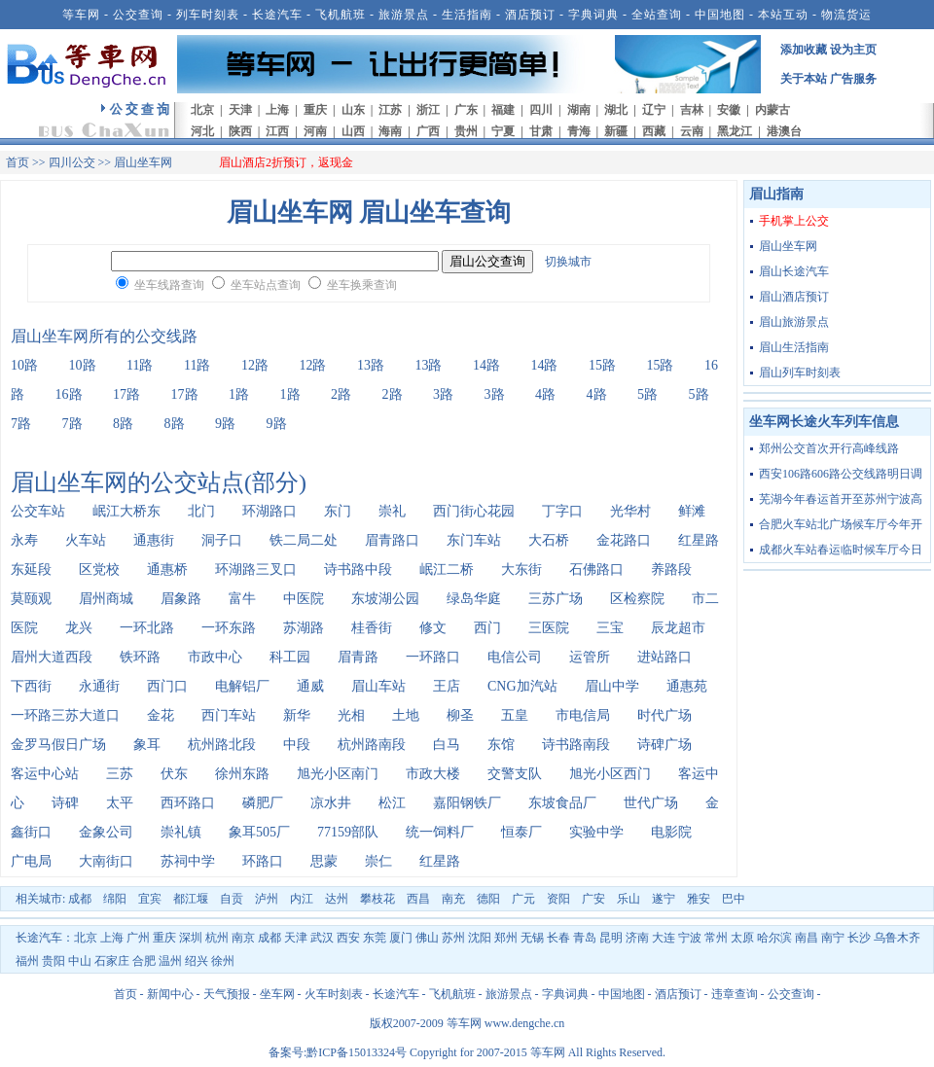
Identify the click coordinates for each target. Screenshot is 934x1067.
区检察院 (637, 598)
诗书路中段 (358, 569)
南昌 (806, 937)
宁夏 (503, 131)
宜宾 (150, 899)
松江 (392, 803)
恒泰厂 (521, 832)
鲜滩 (691, 511)
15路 (602, 365)
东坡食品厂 (562, 803)
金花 (160, 715)
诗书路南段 (576, 744)
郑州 (506, 937)
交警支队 (514, 773)
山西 (353, 131)
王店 (446, 686)
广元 (523, 899)
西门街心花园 (474, 511)
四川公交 (72, 162)
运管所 (589, 657)
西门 (487, 628)
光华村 (630, 511)
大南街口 (106, 861)
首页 (17, 162)
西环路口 (188, 803)
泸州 (266, 899)
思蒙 (324, 861)
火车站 (85, 540)
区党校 (99, 569)
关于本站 (803, 79)
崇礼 (392, 511)
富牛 (242, 598)
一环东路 (228, 628)
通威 (310, 686)
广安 (593, 899)
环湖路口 (269, 511)
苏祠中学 (188, 861)
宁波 (689, 937)
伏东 (174, 773)
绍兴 (196, 961)
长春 (558, 937)
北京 (202, 110)
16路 (69, 394)
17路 (126, 394)
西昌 (418, 899)
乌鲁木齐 (897, 937)
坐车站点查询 (266, 285)
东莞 (374, 937)
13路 (370, 365)
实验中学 (596, 832)
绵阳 (114, 899)
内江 (301, 899)
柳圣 (460, 715)
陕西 (240, 131)
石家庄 (111, 961)
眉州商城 (106, 598)
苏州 (453, 937)
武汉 (322, 937)
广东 (466, 110)
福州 (27, 961)
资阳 (558, 899)
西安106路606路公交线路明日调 (840, 473)
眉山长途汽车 (794, 271)
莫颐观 (31, 598)
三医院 (548, 628)
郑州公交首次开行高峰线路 (829, 448)
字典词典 (593, 14)
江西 (277, 131)
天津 (240, 110)
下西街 (31, 686)
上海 (277, 110)
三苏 (119, 773)
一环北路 (147, 628)
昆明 (611, 937)
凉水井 (330, 803)
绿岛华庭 (474, 598)
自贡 (231, 899)
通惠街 (153, 540)
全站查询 (656, 14)
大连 (663, 937)
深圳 (190, 937)
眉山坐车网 (788, 246)
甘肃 (541, 131)
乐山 (628, 899)
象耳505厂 (259, 832)
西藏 (653, 131)
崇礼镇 (181, 832)
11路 (139, 365)
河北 (202, 131)
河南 (315, 131)
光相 (351, 715)
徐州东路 (242, 773)
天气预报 (226, 994)
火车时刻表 (334, 994)
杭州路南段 (372, 744)
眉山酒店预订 (794, 296)
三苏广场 (555, 598)
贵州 (466, 131)
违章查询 (734, 994)
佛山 (427, 937)
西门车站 (228, 715)
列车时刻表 (207, 14)
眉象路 (181, 598)
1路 (239, 394)
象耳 (147, 744)
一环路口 (433, 657)
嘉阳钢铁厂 (467, 803)
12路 (255, 365)
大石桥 (548, 540)
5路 (647, 394)
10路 (24, 365)
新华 (296, 715)
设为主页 (853, 49)
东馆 (501, 744)
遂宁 (663, 899)
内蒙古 (772, 110)
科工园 (289, 657)
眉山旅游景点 (794, 322)
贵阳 (53, 961)
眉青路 (358, 657)
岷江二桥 (446, 569)
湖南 (579, 110)
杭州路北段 (222, 744)
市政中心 (215, 657)
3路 (443, 394)
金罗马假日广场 (58, 744)
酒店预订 (530, 14)
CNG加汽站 (522, 686)
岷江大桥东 (126, 511)
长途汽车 (277, 14)
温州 (170, 961)
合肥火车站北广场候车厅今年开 (840, 524)
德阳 (488, 899)
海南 (390, 131)
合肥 (144, 961)
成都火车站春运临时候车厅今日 (840, 549)
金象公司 (106, 832)
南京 (243, 937)
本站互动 (783, 14)
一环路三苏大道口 (65, 715)
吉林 (691, 110)
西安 (348, 937)
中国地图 (720, 14)
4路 (545, 394)
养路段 (671, 569)
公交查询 (138, 14)
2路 (341, 394)
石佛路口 (596, 569)
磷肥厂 (262, 803)
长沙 (859, 937)
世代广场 (651, 803)
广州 (138, 937)
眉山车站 (378, 686)
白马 (446, 744)
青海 (579, 131)
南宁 (832, 937)
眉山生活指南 (794, 347)
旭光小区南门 (337, 773)
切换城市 (568, 261)
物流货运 (846, 14)
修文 (433, 628)
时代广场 (664, 715)
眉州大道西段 (51, 657)
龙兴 (78, 628)
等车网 (81, 14)
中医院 (303, 598)
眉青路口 (392, 540)
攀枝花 (377, 899)
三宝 (610, 628)
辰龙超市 (678, 628)
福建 (503, 110)
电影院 (671, 832)
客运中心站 (45, 773)
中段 (296, 744)
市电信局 (583, 715)
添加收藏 (803, 49)
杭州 (217, 937)
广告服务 (853, 79)
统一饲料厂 (440, 832)
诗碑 (65, 803)
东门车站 (474, 540)
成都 (79, 899)
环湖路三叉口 (256, 569)
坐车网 (277, 994)
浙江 (428, 110)
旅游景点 (403, 14)
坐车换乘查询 (362, 285)
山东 (353, 110)
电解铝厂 (242, 686)
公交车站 (38, 511)
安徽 (728, 110)
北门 (201, 511)
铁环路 (140, 657)
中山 (79, 961)
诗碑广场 (664, 744)
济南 (637, 937)
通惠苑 (686, 686)
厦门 (401, 937)
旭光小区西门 (610, 773)
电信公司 (514, 657)
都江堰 (190, 899)
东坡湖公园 (385, 598)
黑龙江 (734, 131)
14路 (486, 365)
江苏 (390, 110)
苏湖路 (303, 628)
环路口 (262, 861)
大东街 (521, 569)
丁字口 (562, 511)
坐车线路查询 (169, 285)
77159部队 (347, 832)
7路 (21, 423)
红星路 (439, 861)
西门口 (167, 686)
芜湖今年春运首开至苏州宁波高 (840, 499)
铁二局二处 (303, 540)
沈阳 (479, 937)
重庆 (315, 110)
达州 (336, 899)
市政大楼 (433, 773)
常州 (716, 937)
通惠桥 (167, 569)
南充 (453, 899)
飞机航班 (340, 14)
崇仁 (378, 861)
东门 (337, 511)
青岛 (584, 937)
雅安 (698, 899)
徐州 (222, 961)
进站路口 (664, 657)
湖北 (616, 110)
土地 (405, 715)
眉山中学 (612, 686)
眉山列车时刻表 (800, 372)
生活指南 (467, 14)
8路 (123, 423)
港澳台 (784, 131)
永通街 (99, 686)
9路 (225, 423)
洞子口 (221, 540)
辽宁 (653, 110)
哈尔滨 (774, 937)
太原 (742, 937)
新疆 (616, 131)
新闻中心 (170, 994)
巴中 (733, 899)
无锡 (532, 937)
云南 (691, 131)
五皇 (514, 715)
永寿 (24, 540)
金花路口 (623, 540)
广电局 (31, 861)
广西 (428, 131)
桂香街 (371, 628)
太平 (119, 803)
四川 (541, 110)
